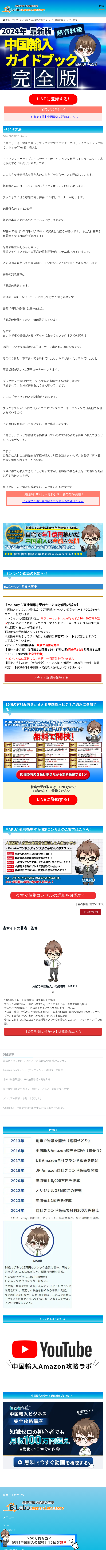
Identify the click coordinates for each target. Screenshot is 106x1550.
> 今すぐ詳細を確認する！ (53, 677)
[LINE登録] (39, 1531)
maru (25, 136)
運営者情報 (96, 904)
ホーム (6, 1525)
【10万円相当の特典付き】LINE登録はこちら (53, 1031)
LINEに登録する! (53, 99)
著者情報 (83, 904)
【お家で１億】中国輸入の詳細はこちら (53, 116)
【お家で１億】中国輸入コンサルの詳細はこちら (53, 501)
